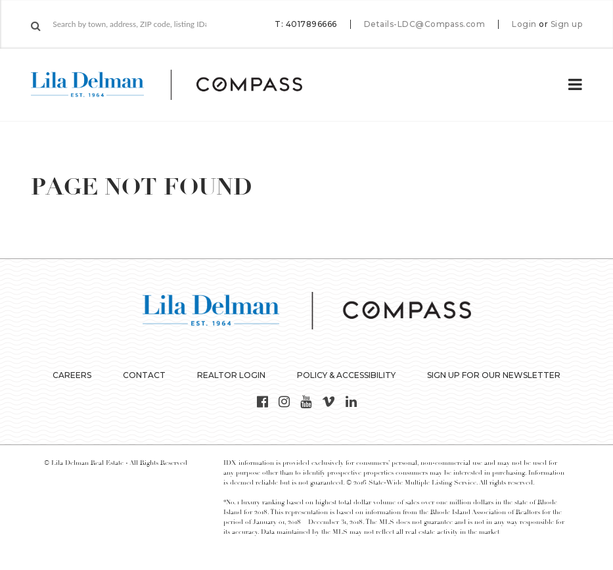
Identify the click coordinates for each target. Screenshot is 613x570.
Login (524, 24)
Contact (144, 375)
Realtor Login (231, 375)
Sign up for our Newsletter (493, 375)
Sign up (567, 24)
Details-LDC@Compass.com (425, 24)
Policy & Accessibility (346, 375)
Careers (72, 375)
